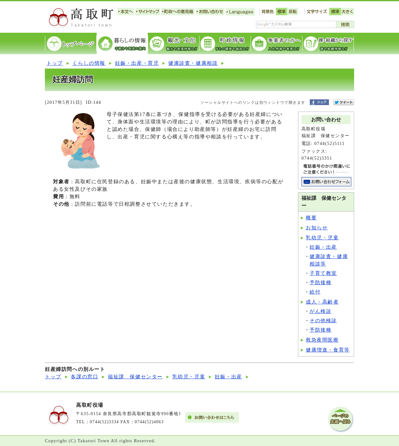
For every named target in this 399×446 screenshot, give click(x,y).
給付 (315, 292)
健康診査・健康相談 (193, 63)
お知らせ (317, 227)
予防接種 (320, 282)
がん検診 (320, 311)
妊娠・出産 (323, 247)
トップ (54, 63)
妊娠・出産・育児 (137, 63)
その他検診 (323, 320)
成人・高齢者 (322, 302)
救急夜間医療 (322, 340)
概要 (311, 217)
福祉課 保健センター (135, 376)
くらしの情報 (88, 63)
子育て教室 (323, 273)
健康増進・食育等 (328, 349)
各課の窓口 (84, 376)
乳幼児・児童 (322, 237)
